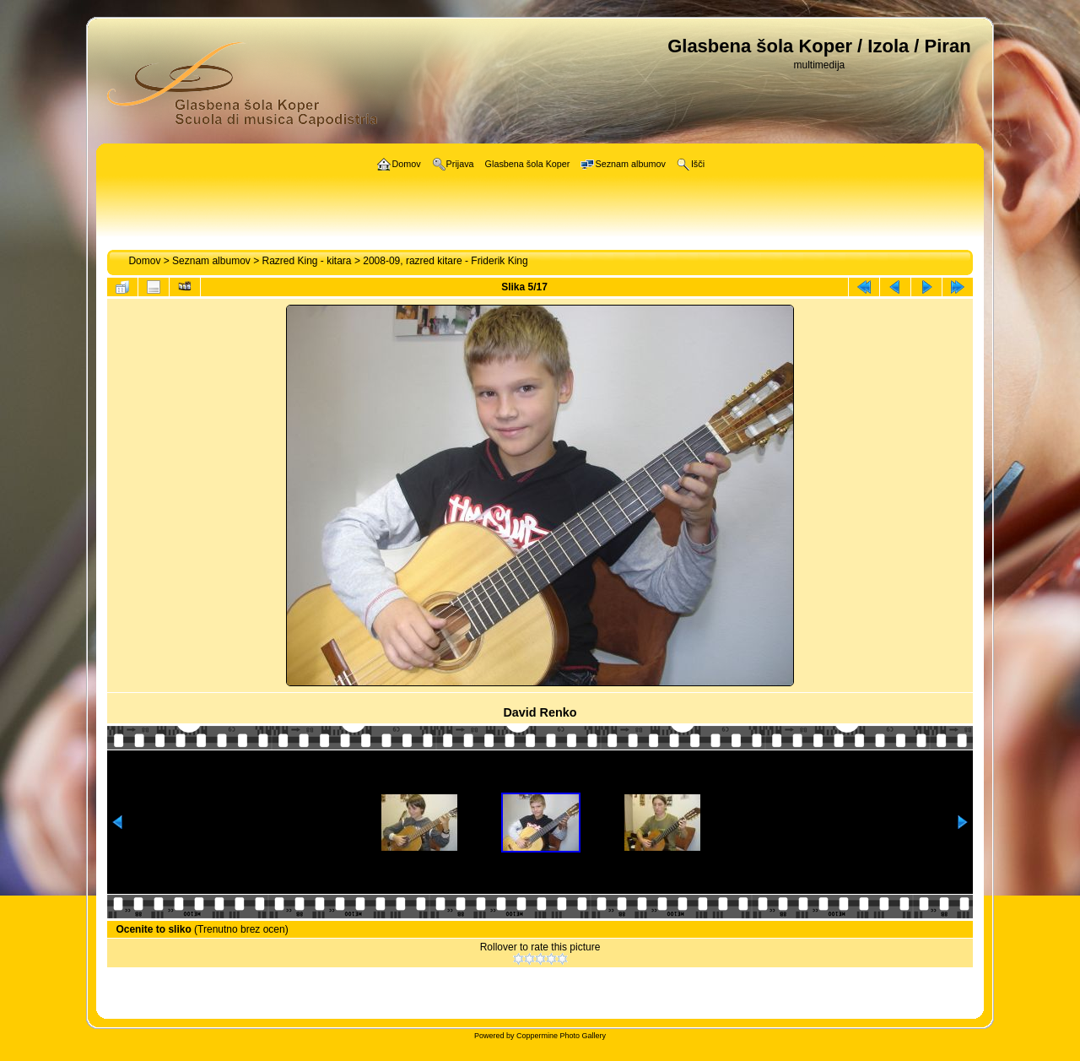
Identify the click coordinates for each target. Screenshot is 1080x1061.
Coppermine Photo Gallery (561, 1035)
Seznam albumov (211, 261)
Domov (144, 261)
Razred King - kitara (307, 261)
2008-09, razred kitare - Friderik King (445, 261)
